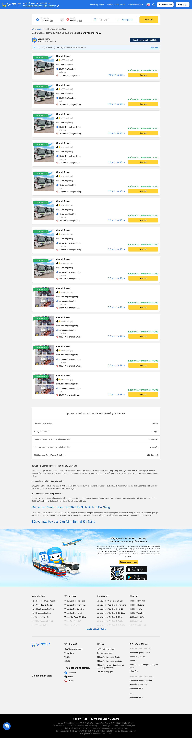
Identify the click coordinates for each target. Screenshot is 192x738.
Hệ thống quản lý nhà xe (140, 649)
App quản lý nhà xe (137, 657)
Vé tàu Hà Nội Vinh (71, 625)
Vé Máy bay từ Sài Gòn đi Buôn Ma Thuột (111, 626)
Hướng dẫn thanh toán (106, 649)
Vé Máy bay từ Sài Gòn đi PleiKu (110, 621)
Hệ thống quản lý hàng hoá (142, 676)
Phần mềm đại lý (136, 688)
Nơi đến (73, 18)
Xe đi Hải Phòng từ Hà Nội (42, 621)
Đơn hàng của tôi (97, 5)
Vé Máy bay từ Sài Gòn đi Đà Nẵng (111, 613)
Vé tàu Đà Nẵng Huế (72, 621)
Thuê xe (134, 596)
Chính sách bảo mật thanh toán (109, 661)
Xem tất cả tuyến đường (96, 629)
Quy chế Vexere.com (105, 653)
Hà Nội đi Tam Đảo (137, 613)
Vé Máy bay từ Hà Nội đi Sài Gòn (110, 601)
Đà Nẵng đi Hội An (137, 617)
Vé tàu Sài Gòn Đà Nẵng (74, 609)
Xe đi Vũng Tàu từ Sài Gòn (42, 605)
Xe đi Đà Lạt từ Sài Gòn (41, 613)
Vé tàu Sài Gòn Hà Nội (73, 613)
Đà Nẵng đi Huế (136, 621)
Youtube (71, 681)
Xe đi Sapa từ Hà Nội (40, 617)
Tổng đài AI (134, 671)
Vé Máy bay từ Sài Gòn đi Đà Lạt (110, 617)
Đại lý (132, 694)
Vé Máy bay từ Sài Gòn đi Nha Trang (111, 605)
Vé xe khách (37, 29)
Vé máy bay (103, 596)
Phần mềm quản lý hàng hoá (141, 680)
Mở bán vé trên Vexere (116, 5)
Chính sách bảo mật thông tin (108, 657)
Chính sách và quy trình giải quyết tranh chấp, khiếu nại (110, 666)
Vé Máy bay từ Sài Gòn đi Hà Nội (110, 609)
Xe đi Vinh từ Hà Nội (40, 625)
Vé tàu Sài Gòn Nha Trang (74, 601)
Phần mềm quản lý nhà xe (140, 653)
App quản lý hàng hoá (138, 684)
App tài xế (133, 661)
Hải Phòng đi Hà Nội (138, 625)
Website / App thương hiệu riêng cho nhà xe (144, 666)
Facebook (72, 673)
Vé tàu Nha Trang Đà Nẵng (75, 617)
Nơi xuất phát (44, 18)
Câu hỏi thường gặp (105, 672)
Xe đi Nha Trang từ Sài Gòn (43, 609)
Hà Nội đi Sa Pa (136, 609)
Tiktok (70, 677)
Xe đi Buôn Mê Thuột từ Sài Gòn (44, 601)
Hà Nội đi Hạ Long (137, 605)
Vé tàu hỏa (70, 596)
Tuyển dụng (69, 653)
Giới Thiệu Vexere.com (73, 649)
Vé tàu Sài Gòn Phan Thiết (75, 605)
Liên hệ (67, 661)
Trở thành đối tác (135, 5)
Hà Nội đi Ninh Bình (137, 601)
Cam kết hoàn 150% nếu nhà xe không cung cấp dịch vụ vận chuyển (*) (39, 4)
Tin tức (67, 657)
